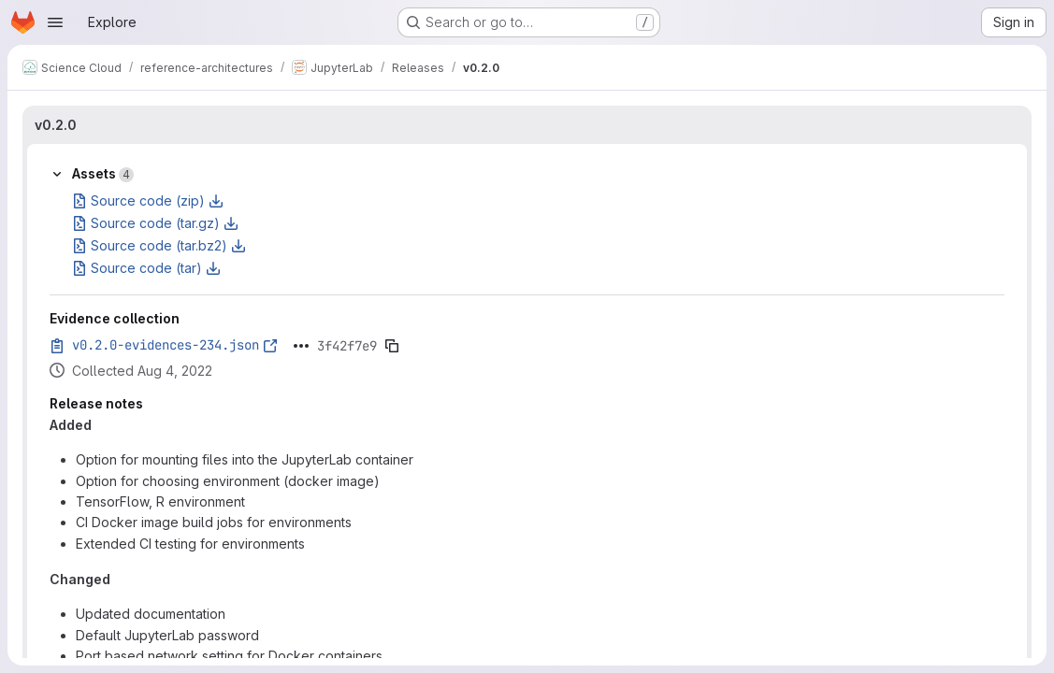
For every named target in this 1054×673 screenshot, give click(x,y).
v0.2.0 (56, 125)
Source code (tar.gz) (155, 223)
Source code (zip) (148, 200)
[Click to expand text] (301, 345)
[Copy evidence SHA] (392, 346)
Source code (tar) (146, 268)
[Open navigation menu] (55, 22)
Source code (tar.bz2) (159, 245)
